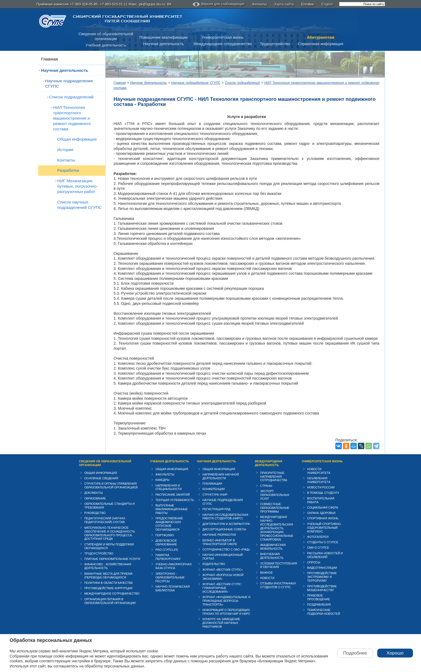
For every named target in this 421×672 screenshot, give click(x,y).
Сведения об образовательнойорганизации (105, 36)
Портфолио (164, 535)
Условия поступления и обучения (278, 565)
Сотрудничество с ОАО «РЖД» (226, 549)
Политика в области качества (108, 582)
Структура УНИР (214, 494)
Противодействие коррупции (108, 588)
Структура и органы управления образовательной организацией (110, 485)
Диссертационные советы (224, 529)
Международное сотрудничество (222, 44)
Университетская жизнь (223, 37)
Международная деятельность (268, 463)
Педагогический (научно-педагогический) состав (105, 520)
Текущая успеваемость (174, 500)
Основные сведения (101, 478)
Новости (267, 578)
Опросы (313, 562)
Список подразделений (71, 97)
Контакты (66, 160)
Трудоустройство (275, 44)
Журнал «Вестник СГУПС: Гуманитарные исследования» (222, 587)
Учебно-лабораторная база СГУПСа (173, 566)
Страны (266, 485)
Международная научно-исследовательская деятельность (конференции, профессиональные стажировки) (276, 528)
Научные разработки (219, 534)
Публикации (212, 483)
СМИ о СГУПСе (318, 547)
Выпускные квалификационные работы (171, 509)
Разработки (68, 170)
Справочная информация (320, 44)
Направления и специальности (168, 487)
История (65, 149)
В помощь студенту (323, 492)
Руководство (95, 512)
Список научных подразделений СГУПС (79, 205)
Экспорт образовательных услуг (274, 494)
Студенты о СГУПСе (322, 542)
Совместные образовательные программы (274, 507)
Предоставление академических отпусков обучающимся (169, 524)
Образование (95, 498)
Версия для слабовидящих (219, 4)
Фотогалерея (318, 536)
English (327, 4)
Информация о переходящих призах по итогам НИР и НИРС (226, 611)
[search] (362, 4)
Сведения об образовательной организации (105, 463)
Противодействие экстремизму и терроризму (322, 576)
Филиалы (259, 4)
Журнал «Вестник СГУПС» (222, 569)
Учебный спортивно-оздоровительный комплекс (324, 527)
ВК (169, 4)
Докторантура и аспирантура (226, 524)
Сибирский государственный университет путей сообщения (127, 19)
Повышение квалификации (163, 37)
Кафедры (162, 479)
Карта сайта (284, 4)
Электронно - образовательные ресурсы (170, 577)
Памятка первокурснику (168, 556)
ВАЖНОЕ (266, 572)
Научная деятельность (163, 44)
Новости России (321, 487)
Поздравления (319, 604)
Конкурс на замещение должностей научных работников (221, 622)
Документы (93, 492)
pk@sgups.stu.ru (152, 4)
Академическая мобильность (273, 546)
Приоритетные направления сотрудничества (273, 476)
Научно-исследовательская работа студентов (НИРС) (225, 516)
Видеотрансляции (322, 567)
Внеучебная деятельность (272, 555)
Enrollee (307, 4)
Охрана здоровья (321, 512)
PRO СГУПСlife (166, 549)
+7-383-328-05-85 (83, 4)
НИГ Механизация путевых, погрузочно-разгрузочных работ (77, 186)
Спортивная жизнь (322, 518)
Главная (49, 59)
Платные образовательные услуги (112, 558)
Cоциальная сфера (322, 507)
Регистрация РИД (216, 509)
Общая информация (77, 139)
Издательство (213, 564)
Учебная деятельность (106, 45)
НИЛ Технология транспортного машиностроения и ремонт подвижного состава (72, 118)
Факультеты (165, 474)
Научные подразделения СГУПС (69, 83)
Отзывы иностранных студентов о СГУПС (278, 585)
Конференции (213, 489)
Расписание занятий (172, 494)
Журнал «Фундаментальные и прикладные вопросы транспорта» (226, 600)
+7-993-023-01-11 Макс (118, 4)
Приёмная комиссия (52, 4)
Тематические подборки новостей (323, 611)
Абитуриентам (321, 37)
